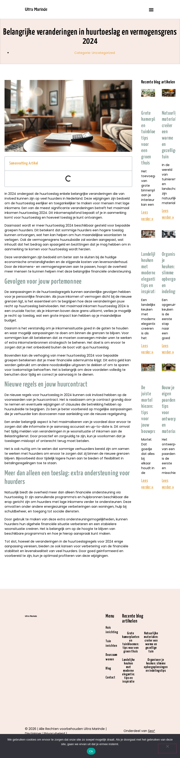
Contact (110, 677)
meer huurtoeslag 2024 (54, 225)
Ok (91, 751)
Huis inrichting (112, 630)
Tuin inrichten (111, 643)
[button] (151, 9)
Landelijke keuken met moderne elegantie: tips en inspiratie (149, 273)
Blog (108, 668)
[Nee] (167, 748)
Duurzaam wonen (111, 657)
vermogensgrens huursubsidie (56, 239)
